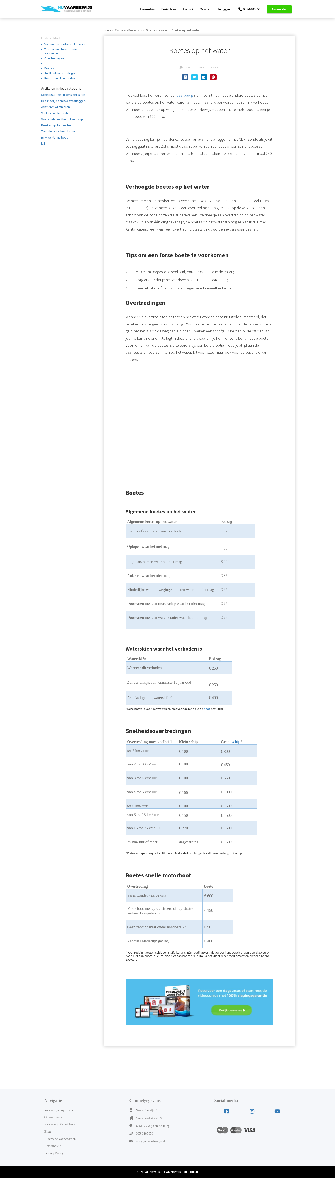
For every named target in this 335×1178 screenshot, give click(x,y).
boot (207, 709)
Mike (187, 67)
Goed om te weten (209, 67)
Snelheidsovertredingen (60, 73)
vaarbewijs (185, 95)
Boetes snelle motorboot (61, 78)
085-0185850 (144, 1133)
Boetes (49, 68)
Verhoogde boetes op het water (65, 44)
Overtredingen (54, 58)
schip (236, 742)
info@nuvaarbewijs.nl (150, 1141)
